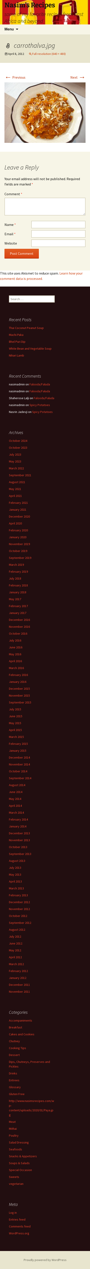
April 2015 (15, 730)
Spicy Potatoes (39, 405)
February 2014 (18, 819)
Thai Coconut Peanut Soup (26, 328)
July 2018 (15, 578)
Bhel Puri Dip (17, 342)
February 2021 (18, 503)
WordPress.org (19, 1233)
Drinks (13, 1073)
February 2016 (18, 675)
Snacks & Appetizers (23, 1156)
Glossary (15, 1087)
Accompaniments (20, 1020)
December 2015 (19, 689)
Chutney (14, 1041)
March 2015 (16, 737)
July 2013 (15, 868)
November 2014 (19, 764)
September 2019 (20, 558)
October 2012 (18, 916)
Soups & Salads (19, 1163)
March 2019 (16, 565)
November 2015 (19, 695)
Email (10, 234)
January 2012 (17, 978)
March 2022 (16, 468)
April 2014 (15, 806)
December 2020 (19, 516)
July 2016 (15, 640)
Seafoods (15, 1149)
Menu (9, 29)
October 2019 (18, 551)
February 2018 (18, 585)
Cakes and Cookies (21, 1034)
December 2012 (19, 902)
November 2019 (19, 544)
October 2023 (18, 448)
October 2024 (18, 441)
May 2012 (15, 950)
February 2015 (18, 744)
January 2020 (17, 537)
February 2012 (18, 971)
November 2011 (19, 992)
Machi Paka (16, 335)
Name (10, 224)
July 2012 (15, 936)
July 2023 (15, 454)
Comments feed (20, 1226)
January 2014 (17, 826)
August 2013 (17, 861)
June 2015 (15, 716)
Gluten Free (17, 1094)
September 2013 (20, 854)
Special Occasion (20, 1170)
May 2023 (15, 461)
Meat (12, 1122)
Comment (13, 194)
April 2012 (15, 957)
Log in (13, 1213)
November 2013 (19, 840)
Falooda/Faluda (39, 384)
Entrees (14, 1080)
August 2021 (17, 482)
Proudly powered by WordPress (45, 1260)
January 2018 (17, 592)
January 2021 (17, 510)
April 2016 (15, 661)
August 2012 (17, 930)
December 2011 (19, 985)
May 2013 (15, 875)
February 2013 (18, 895)
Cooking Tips (17, 1048)
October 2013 (18, 847)
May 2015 (15, 723)
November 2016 (19, 627)
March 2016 (16, 668)
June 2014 (15, 792)
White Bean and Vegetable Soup (30, 349)
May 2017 (15, 599)
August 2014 (17, 785)
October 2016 (18, 633)
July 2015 (15, 709)
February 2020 (18, 530)
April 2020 (15, 523)
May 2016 (15, 654)
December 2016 (19, 620)
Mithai (13, 1129)
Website (10, 243)
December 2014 (19, 757)
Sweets (14, 1177)
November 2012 (19, 909)
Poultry (14, 1136)
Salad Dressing (19, 1142)
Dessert (14, 1055)
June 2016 (15, 647)
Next (78, 77)
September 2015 (20, 702)
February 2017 (18, 606)
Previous (14, 77)
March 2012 (16, 964)
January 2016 (17, 682)
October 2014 (18, 771)
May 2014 (15, 799)
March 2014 (16, 813)
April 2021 (15, 496)
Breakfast (15, 1027)
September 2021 (20, 475)
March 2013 (16, 888)
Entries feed (17, 1219)
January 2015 (17, 751)
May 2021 (15, 489)
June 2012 (15, 943)
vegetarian (16, 1184)
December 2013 (19, 833)
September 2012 (20, 923)
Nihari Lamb (16, 355)
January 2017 (17, 613)
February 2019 (18, 572)
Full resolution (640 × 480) (49, 54)
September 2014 (20, 778)
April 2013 (15, 881)
